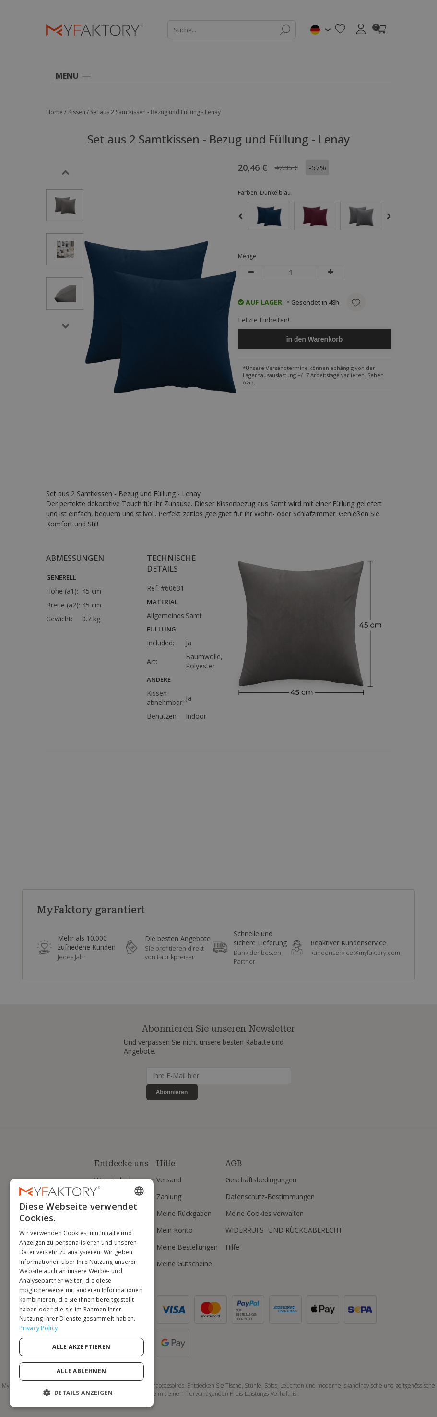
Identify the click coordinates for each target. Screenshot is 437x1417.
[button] (81, 1392)
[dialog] (82, 1293)
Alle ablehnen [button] (81, 1371)
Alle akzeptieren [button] (81, 1347)
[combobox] (139, 1191)
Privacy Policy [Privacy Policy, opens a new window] (38, 1328)
